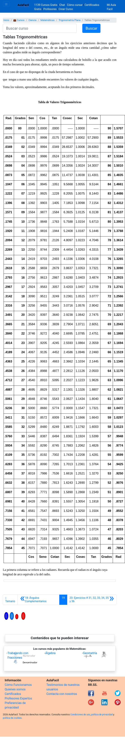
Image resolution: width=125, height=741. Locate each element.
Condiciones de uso (80, 714)
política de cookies (12, 718)
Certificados (13, 694)
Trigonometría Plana (69, 20)
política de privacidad (102, 714)
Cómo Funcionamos (18, 685)
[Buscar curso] (40, 28)
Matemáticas (47, 20)
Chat (62, 5)
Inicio (6, 20)
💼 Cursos (18, 20)
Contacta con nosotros (61, 694)
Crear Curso (66, 9)
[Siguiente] (92, 600)
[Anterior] (38, 600)
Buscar (91, 28)
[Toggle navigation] (6, 4)
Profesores (50, 9)
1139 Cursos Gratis (46, 5)
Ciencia (32, 20)
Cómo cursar (75, 5)
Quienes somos (15, 689)
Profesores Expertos (18, 698)
